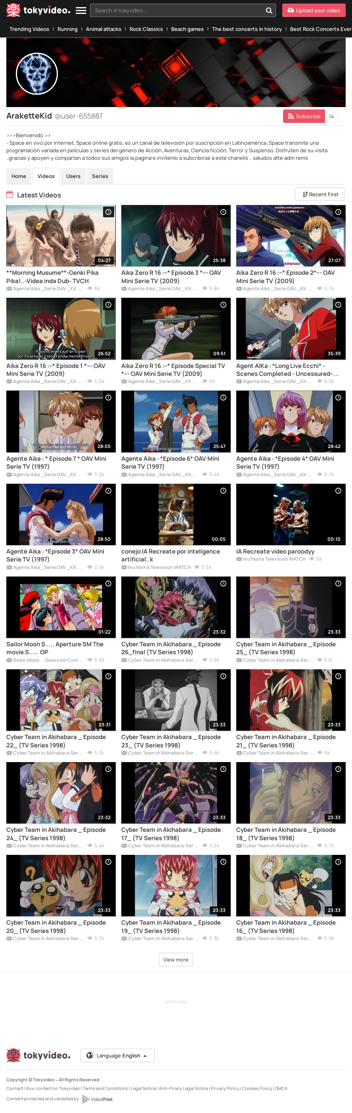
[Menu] (81, 11)
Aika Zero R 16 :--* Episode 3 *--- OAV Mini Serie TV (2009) (171, 277)
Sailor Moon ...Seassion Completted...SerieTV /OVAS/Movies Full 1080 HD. (45, 660)
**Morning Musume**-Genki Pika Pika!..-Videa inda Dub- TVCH (52, 277)
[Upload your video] (314, 10)
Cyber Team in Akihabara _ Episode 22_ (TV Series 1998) (56, 741)
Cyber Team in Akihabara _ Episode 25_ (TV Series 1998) (286, 648)
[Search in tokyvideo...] (269, 10)
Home (18, 176)
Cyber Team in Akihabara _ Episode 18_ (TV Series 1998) (286, 834)
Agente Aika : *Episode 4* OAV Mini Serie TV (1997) (285, 463)
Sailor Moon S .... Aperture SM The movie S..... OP (54, 648)
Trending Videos (29, 29)
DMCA (281, 1088)
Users (73, 176)
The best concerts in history (247, 29)
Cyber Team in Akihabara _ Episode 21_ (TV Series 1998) (286, 741)
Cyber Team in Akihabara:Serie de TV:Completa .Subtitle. (160, 660)
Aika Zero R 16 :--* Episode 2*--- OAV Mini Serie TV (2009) (285, 277)
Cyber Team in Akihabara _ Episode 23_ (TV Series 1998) (171, 741)
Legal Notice (143, 1088)
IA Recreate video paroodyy (275, 552)
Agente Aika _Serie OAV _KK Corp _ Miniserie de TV (45, 289)
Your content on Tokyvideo (53, 1088)
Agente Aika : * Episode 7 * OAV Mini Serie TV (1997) (56, 463)
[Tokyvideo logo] (38, 11)
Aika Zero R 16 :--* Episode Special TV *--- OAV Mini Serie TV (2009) (173, 370)
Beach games (187, 29)
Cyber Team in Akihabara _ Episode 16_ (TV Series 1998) (286, 927)
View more (176, 959)
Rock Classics (146, 29)
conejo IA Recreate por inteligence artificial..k (170, 555)
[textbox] (176, 10)
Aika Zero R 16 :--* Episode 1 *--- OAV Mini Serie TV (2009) (55, 370)
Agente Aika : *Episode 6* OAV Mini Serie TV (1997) (170, 463)
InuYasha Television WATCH (156, 568)
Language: (116, 1055)
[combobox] (183, 10)
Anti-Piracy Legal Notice (183, 1088)
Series (100, 176)
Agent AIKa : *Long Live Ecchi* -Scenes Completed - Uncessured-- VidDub (284, 370)
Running (67, 29)
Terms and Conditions (105, 1088)
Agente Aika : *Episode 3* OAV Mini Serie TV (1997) (55, 555)
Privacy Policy (225, 1088)
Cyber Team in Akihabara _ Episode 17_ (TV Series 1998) (171, 834)
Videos (46, 176)
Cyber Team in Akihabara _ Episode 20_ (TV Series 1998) (56, 927)
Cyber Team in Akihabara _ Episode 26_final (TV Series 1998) (171, 648)
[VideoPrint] (97, 1099)
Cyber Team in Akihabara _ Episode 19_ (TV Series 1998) (171, 927)
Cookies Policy (257, 1088)
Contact (14, 1088)
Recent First (321, 194)
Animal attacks (103, 29)
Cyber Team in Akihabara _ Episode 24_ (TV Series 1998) (56, 834)
